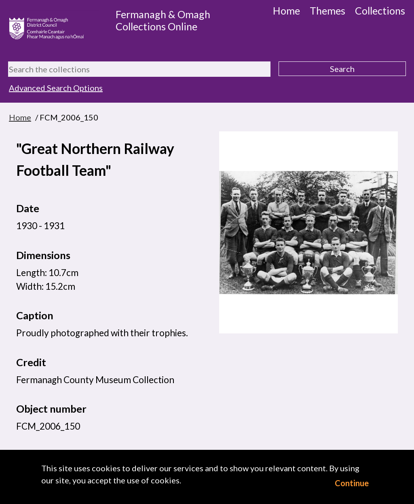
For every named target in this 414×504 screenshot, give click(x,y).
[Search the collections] (139, 69)
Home (286, 10)
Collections (380, 10)
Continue (352, 483)
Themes (327, 10)
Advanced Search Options (56, 88)
